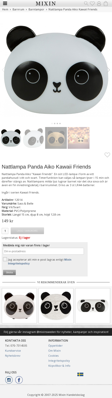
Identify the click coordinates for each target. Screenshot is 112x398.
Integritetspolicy (59, 361)
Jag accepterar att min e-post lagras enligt (37, 261)
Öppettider (55, 345)
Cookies (53, 355)
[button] (108, 70)
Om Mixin (54, 350)
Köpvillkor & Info (59, 366)
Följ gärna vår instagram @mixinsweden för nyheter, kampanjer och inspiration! (56, 332)
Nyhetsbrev (12, 355)
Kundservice (13, 350)
